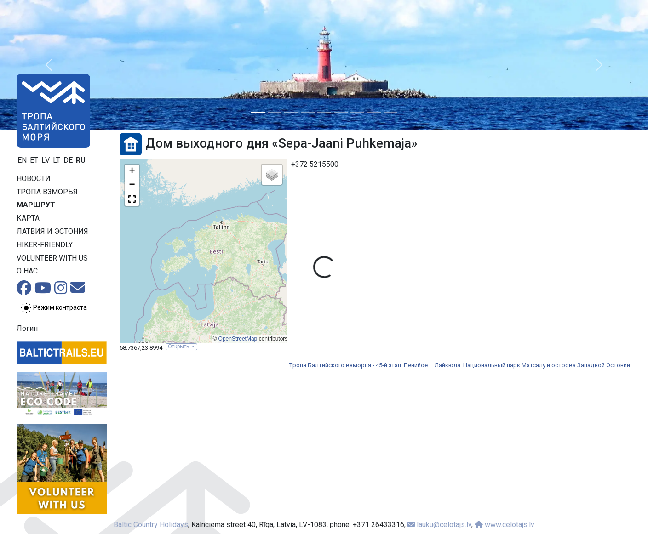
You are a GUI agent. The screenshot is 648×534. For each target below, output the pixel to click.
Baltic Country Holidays (151, 524)
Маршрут (36, 204)
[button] (48, 65)
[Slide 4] (308, 112)
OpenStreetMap (238, 338)
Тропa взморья (47, 191)
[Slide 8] (374, 112)
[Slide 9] (390, 112)
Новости (34, 178)
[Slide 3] (291, 112)
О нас (27, 271)
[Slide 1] (258, 112)
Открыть (179, 346)
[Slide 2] (274, 112)
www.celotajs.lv (504, 524)
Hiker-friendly (45, 244)
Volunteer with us (52, 258)
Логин (27, 328)
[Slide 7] (357, 112)
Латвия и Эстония (52, 231)
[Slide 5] (324, 112)
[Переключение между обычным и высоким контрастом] (54, 308)
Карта (28, 218)
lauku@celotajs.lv (439, 524)
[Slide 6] (341, 112)
